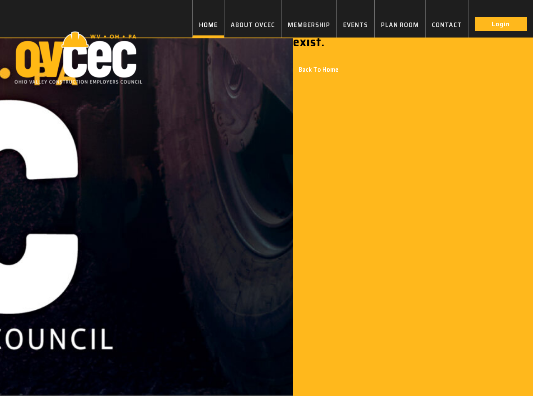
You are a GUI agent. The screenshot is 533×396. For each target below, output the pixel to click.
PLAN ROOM (400, 25)
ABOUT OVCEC (253, 25)
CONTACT (447, 25)
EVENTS (355, 25)
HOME (208, 25)
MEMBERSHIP (309, 25)
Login (501, 24)
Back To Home (319, 69)
